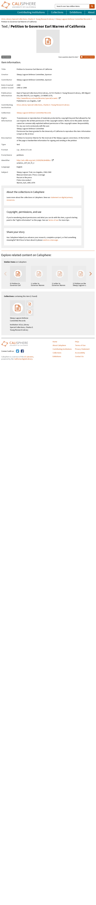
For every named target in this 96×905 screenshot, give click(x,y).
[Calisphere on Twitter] (17, 351)
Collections (57, 12)
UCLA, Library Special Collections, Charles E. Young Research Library (27, 19)
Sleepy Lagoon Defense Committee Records (73, 19)
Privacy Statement (82, 349)
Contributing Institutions (31, 12)
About (91, 12)
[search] (92, 6)
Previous (5, 273)
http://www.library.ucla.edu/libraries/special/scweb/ (37, 98)
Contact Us (79, 356)
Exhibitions (76, 12)
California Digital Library (23, 359)
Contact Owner (87, 57)
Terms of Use (80, 345)
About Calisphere (59, 345)
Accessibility (80, 353)
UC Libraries (28, 356)
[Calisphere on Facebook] (22, 351)
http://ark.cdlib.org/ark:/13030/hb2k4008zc (34, 160)
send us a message (50, 240)
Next (90, 273)
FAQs (77, 342)
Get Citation (6, 57)
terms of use (53, 220)
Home (55, 342)
